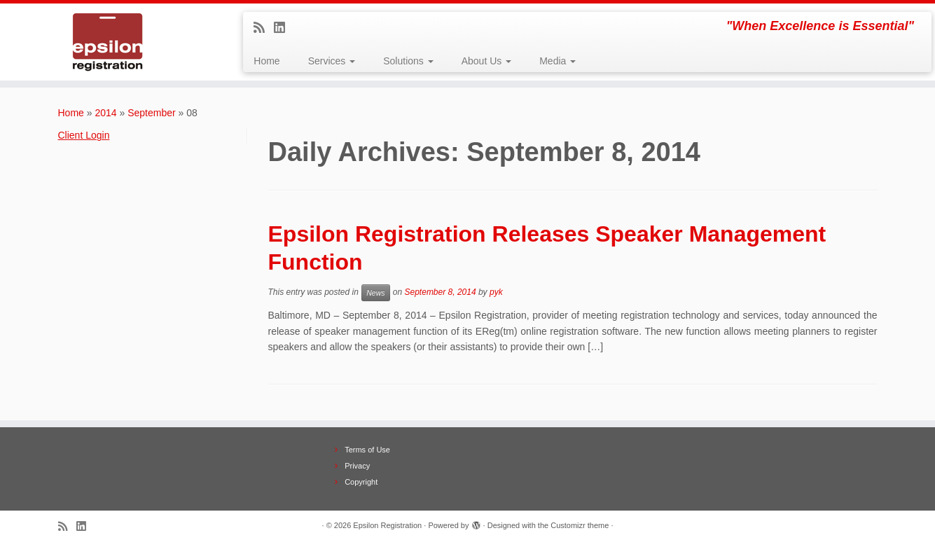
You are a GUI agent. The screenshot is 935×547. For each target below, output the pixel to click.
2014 (105, 112)
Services (332, 61)
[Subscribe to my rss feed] (264, 28)
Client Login (84, 135)
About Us (486, 61)
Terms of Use (367, 449)
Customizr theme (579, 525)
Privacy (357, 466)
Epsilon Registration (387, 525)
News (375, 293)
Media (557, 61)
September (151, 112)
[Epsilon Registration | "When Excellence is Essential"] (108, 42)
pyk (496, 293)
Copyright (361, 482)
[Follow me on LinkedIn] (284, 28)
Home (266, 61)
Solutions (408, 61)
